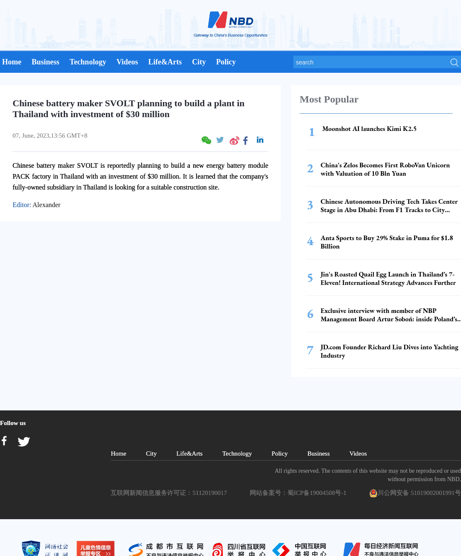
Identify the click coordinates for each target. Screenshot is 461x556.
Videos (127, 62)
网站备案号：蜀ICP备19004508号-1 (300, 492)
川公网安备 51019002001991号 (415, 493)
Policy (226, 62)
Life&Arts (165, 62)
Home (11, 62)
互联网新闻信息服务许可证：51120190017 (170, 492)
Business (45, 62)
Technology (88, 62)
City (199, 62)
